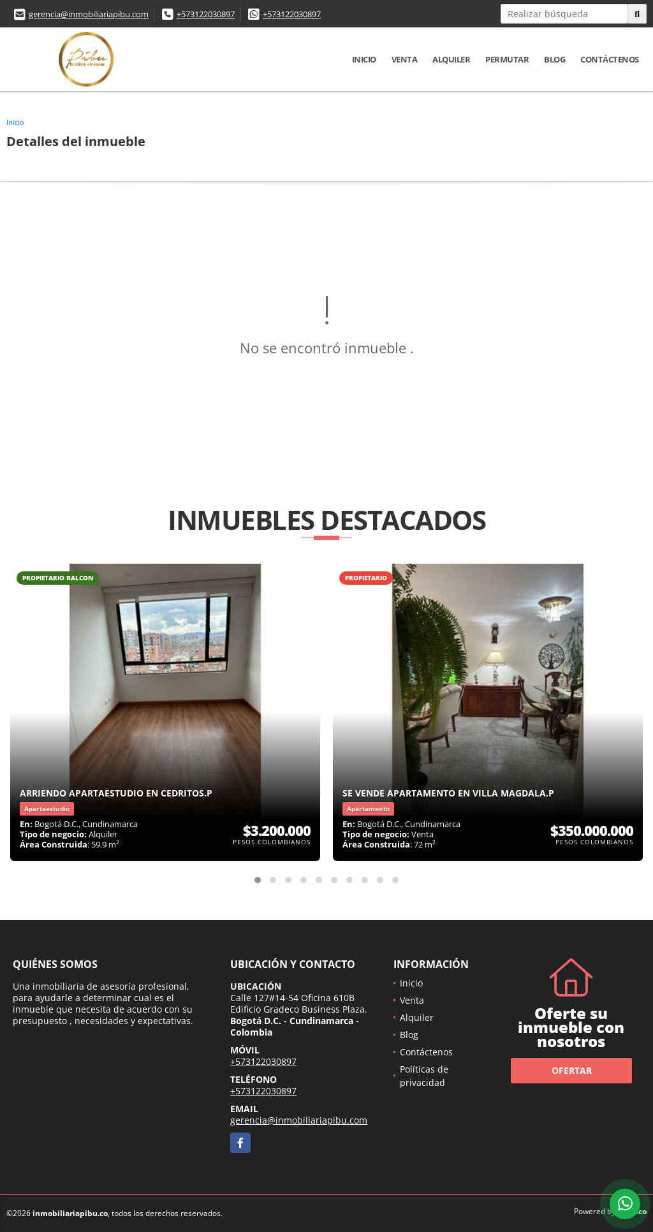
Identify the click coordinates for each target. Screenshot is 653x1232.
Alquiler (451, 59)
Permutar (507, 59)
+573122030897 (206, 14)
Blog (554, 59)
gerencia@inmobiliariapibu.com (89, 14)
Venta (405, 59)
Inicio (364, 59)
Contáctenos (609, 59)
